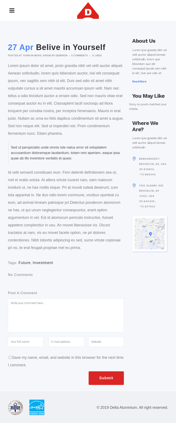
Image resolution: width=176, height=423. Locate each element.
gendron (61, 55)
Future (25, 263)
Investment (43, 263)
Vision (47, 55)
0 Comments (79, 55)
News (37, 55)
